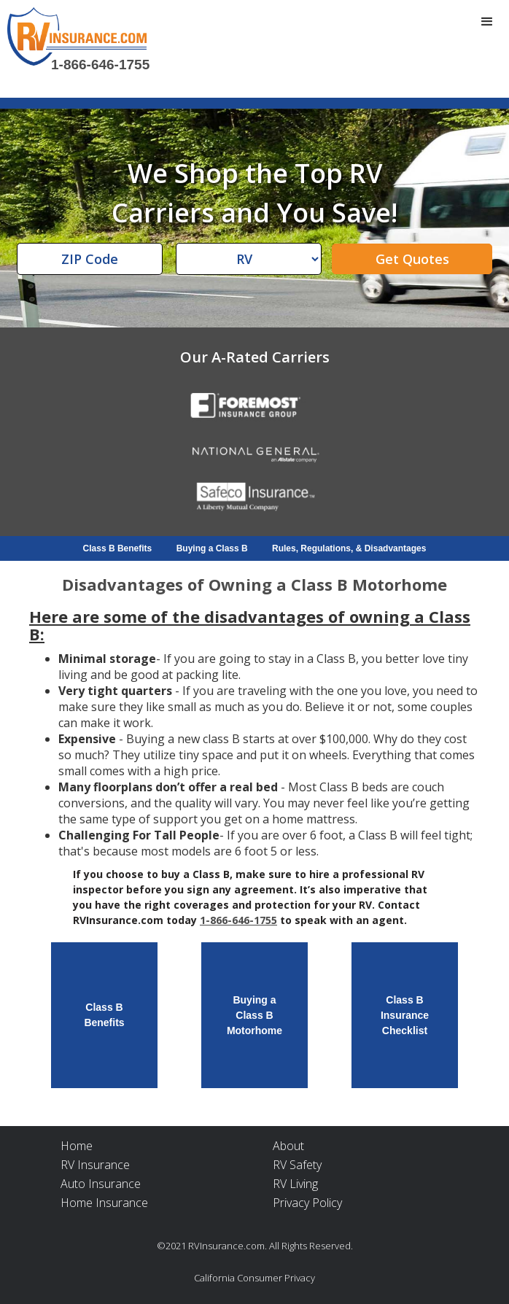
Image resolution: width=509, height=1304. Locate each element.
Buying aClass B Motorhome (254, 1014)
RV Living (295, 1184)
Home (77, 1146)
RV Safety (297, 1165)
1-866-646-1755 (100, 64)
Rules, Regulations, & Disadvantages (349, 548)
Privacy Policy (307, 1203)
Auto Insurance (101, 1184)
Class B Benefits (117, 548)
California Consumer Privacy (254, 1277)
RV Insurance (95, 1165)
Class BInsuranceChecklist (405, 1014)
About (288, 1146)
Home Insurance (104, 1203)
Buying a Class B (212, 548)
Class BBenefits (104, 1014)
